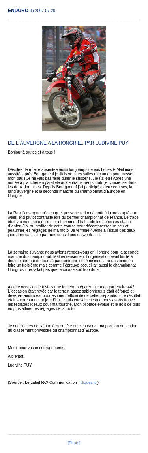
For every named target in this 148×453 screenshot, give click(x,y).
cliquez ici (88, 382)
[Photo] (74, 443)
